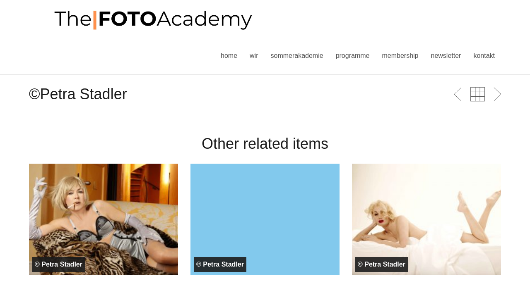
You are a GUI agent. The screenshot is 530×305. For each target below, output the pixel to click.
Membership (400, 55)
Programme (353, 55)
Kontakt (484, 55)
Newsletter (446, 55)
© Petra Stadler (58, 264)
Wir (254, 55)
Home (229, 55)
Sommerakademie (296, 55)
